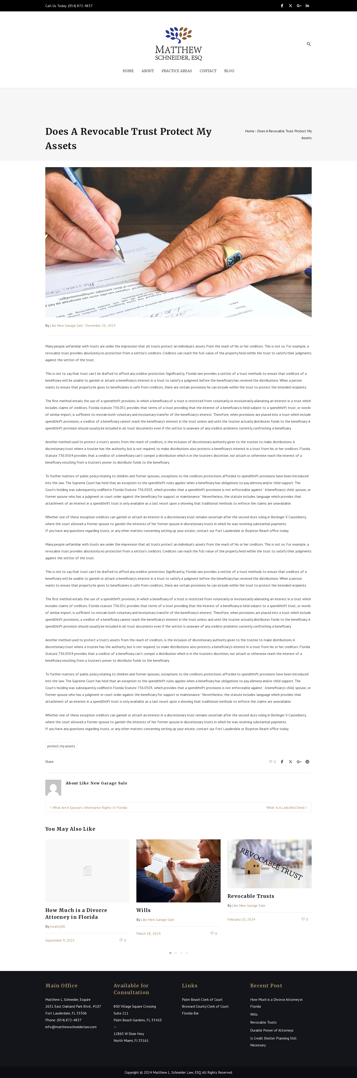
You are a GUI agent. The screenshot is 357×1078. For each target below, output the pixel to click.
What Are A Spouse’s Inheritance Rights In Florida (90, 807)
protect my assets (61, 746)
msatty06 (57, 926)
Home (249, 131)
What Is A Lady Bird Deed (285, 807)
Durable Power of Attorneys (271, 1030)
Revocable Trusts (250, 896)
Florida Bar (190, 1013)
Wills (143, 910)
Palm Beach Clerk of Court (202, 999)
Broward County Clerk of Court (205, 1006)
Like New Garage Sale (66, 325)
